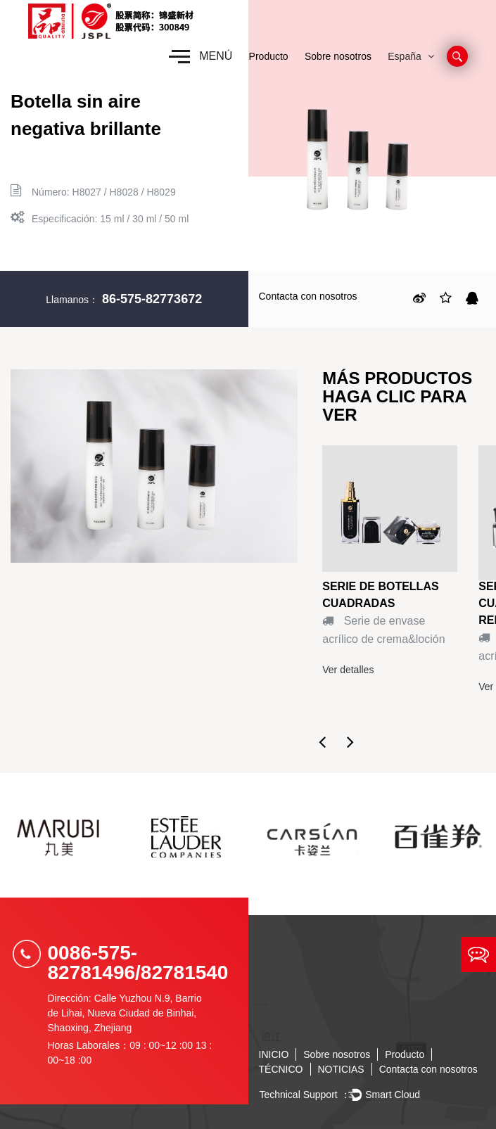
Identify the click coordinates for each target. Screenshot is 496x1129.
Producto (268, 56)
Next (350, 741)
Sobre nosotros (338, 56)
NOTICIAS (341, 1069)
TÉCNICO (281, 1069)
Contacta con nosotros (308, 296)
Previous (322, 741)
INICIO (274, 1054)
